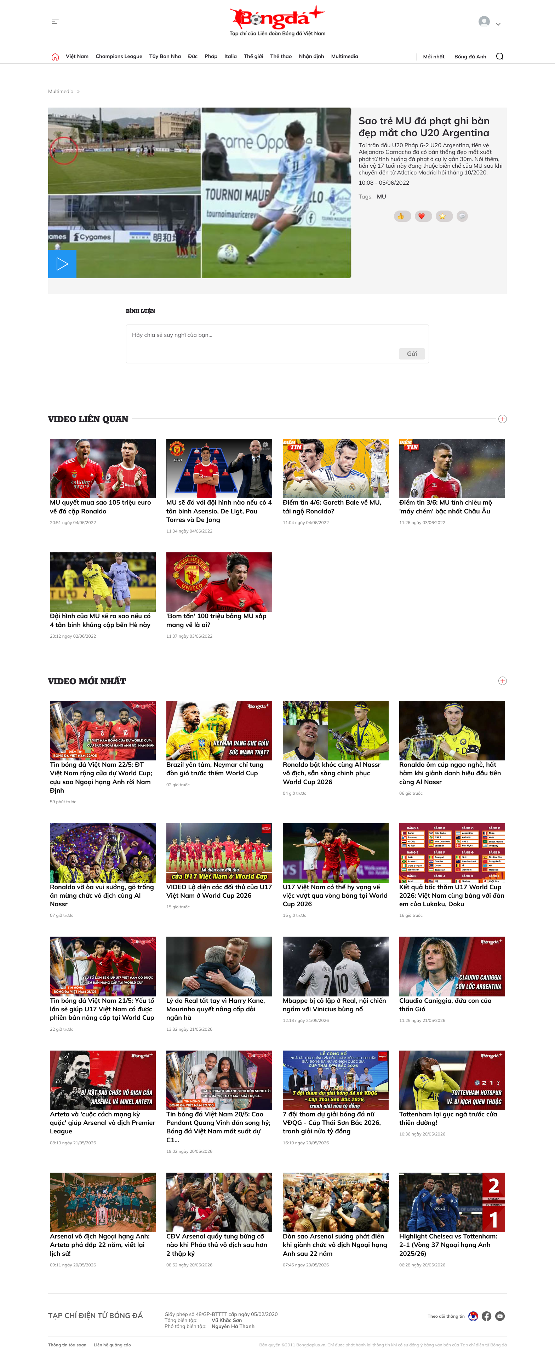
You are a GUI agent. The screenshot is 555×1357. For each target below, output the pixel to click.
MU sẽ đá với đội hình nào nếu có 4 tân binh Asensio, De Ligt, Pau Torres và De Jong (219, 511)
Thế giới (253, 56)
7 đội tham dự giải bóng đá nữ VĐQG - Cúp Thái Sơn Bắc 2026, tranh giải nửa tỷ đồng (332, 1122)
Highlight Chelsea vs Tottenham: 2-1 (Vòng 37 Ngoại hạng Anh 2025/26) (448, 1245)
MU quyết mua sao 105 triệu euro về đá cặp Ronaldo (100, 506)
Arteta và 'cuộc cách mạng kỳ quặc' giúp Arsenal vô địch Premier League (102, 1122)
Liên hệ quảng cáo (112, 1344)
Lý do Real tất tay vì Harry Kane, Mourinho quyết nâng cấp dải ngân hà (215, 1009)
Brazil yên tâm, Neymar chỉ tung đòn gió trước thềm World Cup (215, 768)
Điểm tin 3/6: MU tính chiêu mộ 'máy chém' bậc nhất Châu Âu (445, 506)
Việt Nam (77, 56)
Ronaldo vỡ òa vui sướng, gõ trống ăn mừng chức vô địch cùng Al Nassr (102, 895)
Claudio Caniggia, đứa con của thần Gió (445, 1004)
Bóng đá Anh (470, 56)
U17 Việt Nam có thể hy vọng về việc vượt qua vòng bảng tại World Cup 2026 (335, 895)
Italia (230, 56)
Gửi (412, 354)
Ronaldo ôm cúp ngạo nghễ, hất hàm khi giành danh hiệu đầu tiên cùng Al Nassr (450, 773)
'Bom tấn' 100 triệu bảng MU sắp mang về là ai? (216, 620)
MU (381, 196)
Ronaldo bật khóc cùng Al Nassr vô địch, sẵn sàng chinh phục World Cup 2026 (332, 773)
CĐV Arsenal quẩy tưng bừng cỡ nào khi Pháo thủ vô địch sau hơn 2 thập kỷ (216, 1245)
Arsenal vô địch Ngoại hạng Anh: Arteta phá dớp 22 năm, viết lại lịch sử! (100, 1245)
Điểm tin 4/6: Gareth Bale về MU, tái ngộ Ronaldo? (332, 506)
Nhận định (311, 56)
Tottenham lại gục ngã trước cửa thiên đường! (448, 1118)
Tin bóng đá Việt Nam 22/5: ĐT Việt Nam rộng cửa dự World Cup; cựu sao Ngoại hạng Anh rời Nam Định (101, 777)
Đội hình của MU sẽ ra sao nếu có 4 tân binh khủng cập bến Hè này (100, 620)
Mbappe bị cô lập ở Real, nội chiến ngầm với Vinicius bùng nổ (334, 1004)
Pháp (211, 56)
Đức (193, 56)
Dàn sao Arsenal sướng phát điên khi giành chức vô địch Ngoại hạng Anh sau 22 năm (335, 1245)
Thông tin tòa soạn (67, 1344)
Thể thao (281, 56)
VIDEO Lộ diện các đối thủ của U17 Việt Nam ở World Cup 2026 (219, 891)
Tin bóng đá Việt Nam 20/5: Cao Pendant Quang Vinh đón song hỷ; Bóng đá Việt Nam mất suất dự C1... (218, 1127)
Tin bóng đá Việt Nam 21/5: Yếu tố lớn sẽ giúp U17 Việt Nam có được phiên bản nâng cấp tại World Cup (102, 1009)
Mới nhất (434, 56)
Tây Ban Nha (165, 56)
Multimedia (345, 56)
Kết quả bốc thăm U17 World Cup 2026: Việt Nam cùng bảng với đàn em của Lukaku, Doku (451, 895)
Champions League (119, 56)
